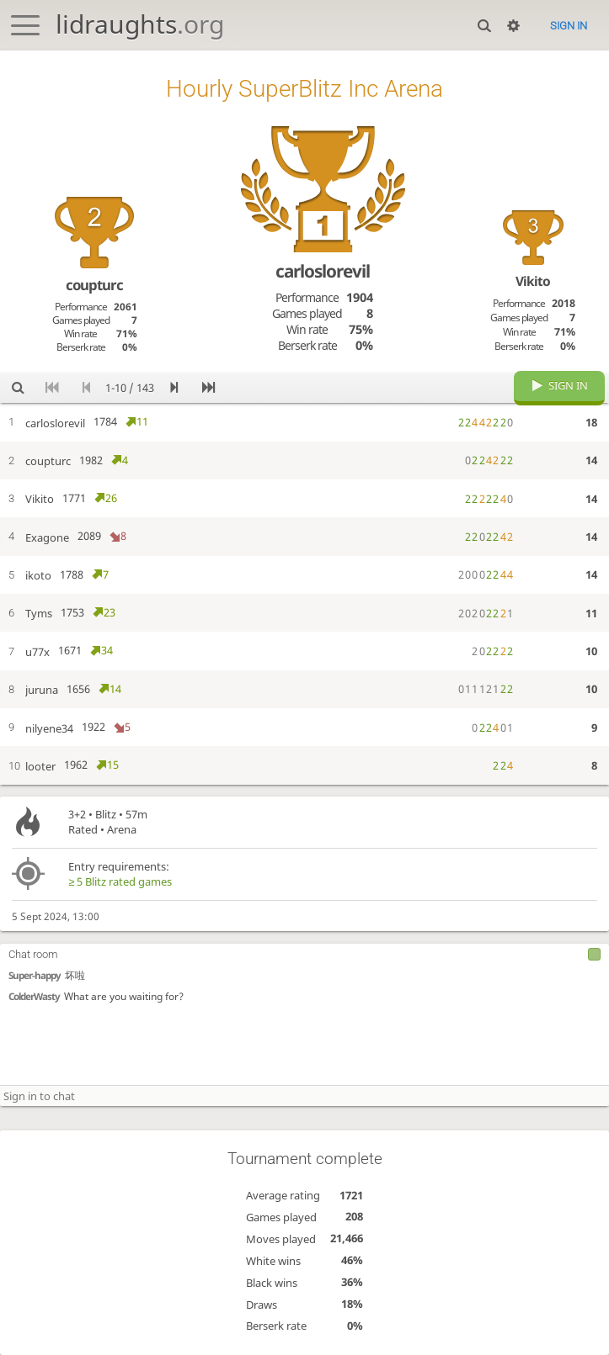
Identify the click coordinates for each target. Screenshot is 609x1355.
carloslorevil (322, 271)
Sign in (568, 25)
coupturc (94, 284)
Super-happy (34, 975)
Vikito (533, 281)
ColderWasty (34, 996)
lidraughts (140, 24)
